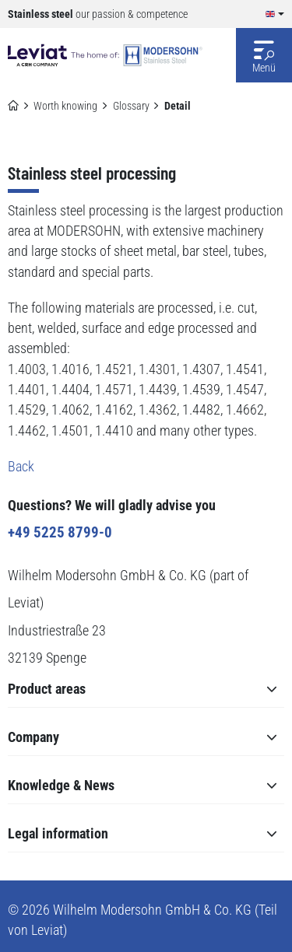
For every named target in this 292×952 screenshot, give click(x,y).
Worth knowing (65, 106)
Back (21, 466)
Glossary (131, 106)
